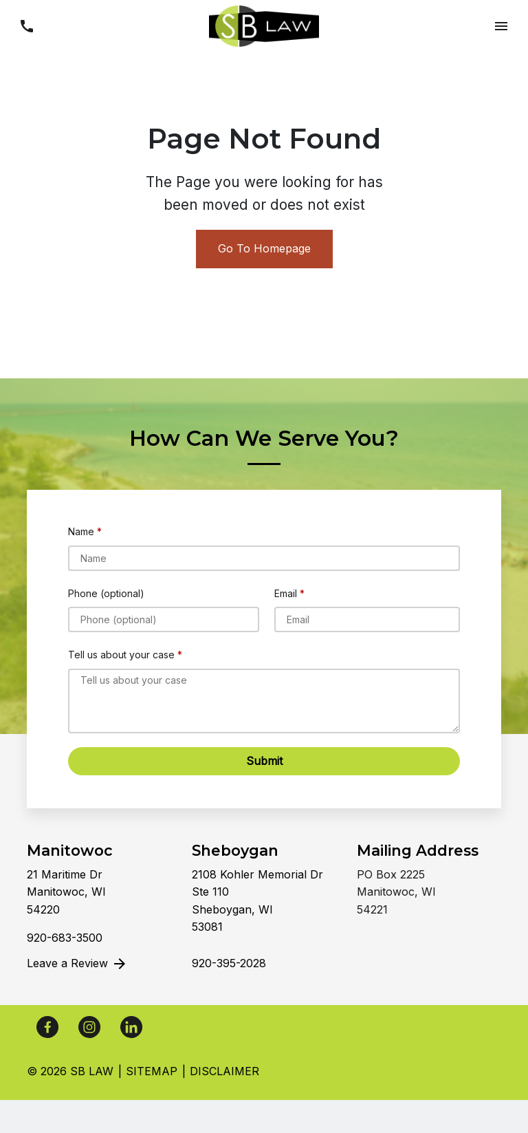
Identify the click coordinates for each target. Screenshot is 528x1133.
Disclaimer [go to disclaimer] (224, 1071)
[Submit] (264, 761)
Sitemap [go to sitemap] (151, 1071)
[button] (26, 25)
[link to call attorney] (64, 938)
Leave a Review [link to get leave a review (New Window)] (77, 964)
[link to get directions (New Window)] (99, 892)
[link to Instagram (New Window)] (89, 1027)
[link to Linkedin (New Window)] (131, 1027)
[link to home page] (263, 25)
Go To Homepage (264, 248)
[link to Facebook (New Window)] (47, 1027)
